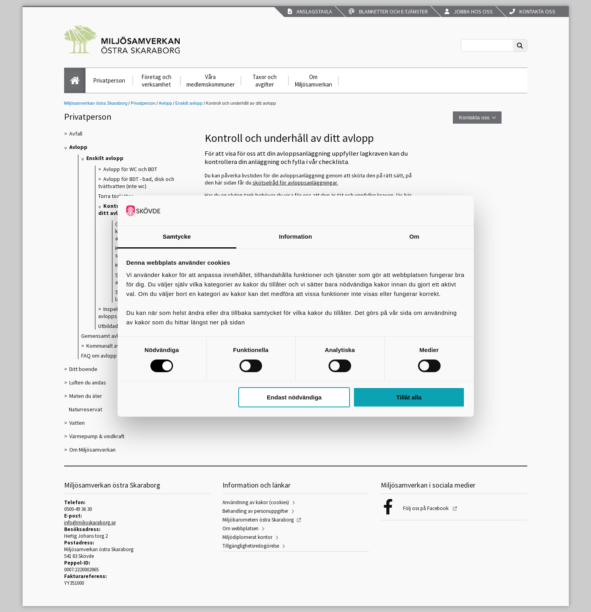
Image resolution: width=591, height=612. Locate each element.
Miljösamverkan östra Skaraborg (95, 103)
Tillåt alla (409, 397)
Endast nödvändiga (294, 397)
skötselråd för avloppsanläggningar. (295, 182)
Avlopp (165, 103)
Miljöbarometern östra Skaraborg (258, 519)
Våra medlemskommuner (210, 80)
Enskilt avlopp (189, 103)
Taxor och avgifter (265, 80)
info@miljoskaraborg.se (90, 522)
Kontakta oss (532, 11)
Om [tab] (414, 236)
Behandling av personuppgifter (255, 511)
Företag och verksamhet (156, 80)
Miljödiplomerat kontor (247, 537)
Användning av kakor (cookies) (255, 502)
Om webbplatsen (240, 528)
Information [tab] (295, 236)
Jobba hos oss (469, 11)
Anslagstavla (310, 11)
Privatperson (109, 80)
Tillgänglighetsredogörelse (250, 545)
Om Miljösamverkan (313, 80)
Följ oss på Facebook (426, 508)
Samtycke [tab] (177, 236)
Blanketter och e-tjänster (388, 11)
